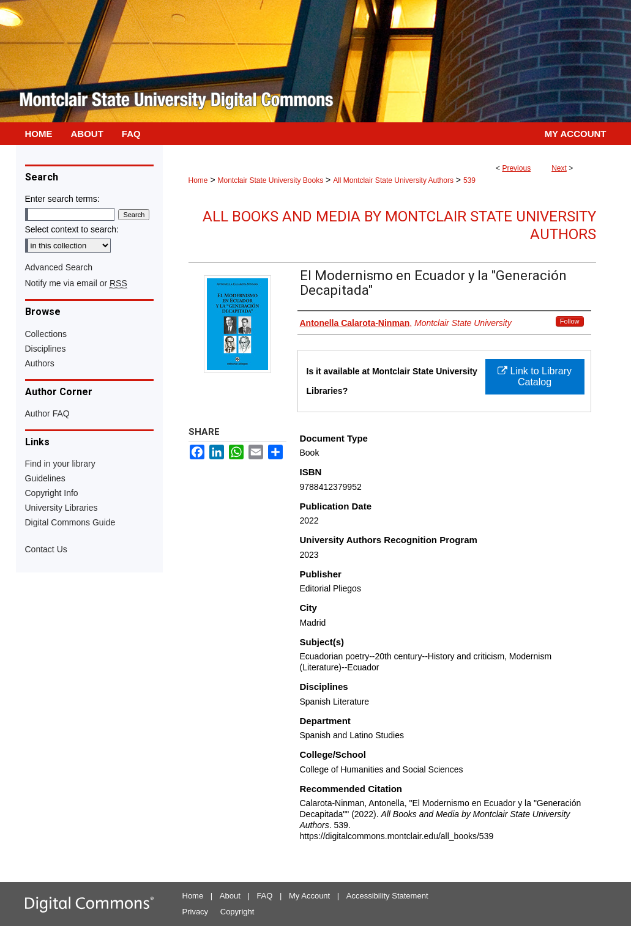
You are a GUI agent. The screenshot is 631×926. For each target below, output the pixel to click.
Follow (570, 321)
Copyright (237, 911)
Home (198, 180)
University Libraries (61, 508)
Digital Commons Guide (70, 522)
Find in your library (60, 464)
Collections (46, 334)
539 (469, 180)
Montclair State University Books (270, 180)
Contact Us (46, 549)
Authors (39, 363)
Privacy (195, 911)
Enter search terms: (62, 199)
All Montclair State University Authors (393, 180)
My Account (309, 895)
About (230, 895)
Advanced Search (59, 267)
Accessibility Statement (387, 895)
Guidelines (45, 478)
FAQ (264, 895)
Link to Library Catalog (535, 376)
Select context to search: (72, 229)
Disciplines (45, 349)
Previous (516, 168)
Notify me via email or (76, 283)
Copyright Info (51, 493)
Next (559, 168)
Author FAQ (47, 413)
